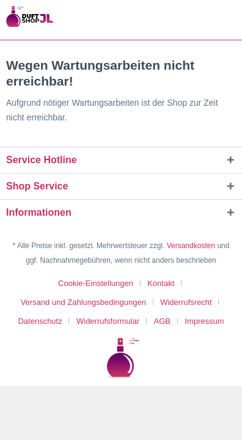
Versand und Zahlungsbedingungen (83, 302)
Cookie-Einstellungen (95, 283)
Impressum (204, 321)
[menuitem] (100, 283)
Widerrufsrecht (186, 302)
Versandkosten (191, 245)
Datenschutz (40, 321)
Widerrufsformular (107, 321)
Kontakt (160, 283)
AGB (162, 321)
